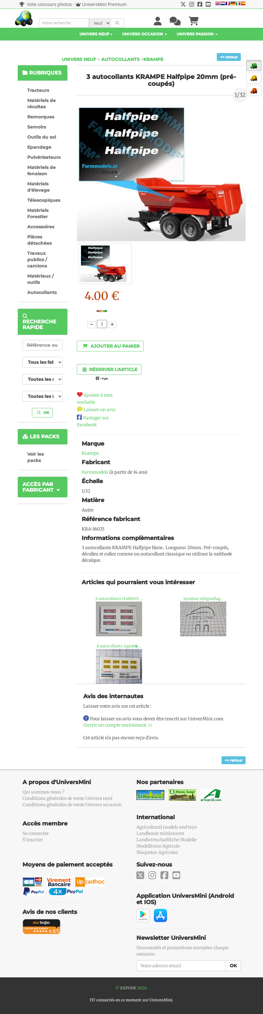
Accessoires (40, 227)
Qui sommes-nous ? (43, 792)
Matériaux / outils (40, 279)
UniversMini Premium (104, 4)
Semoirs (36, 127)
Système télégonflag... (203, 598)
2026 (142, 988)
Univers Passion (197, 34)
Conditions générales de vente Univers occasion (72, 804)
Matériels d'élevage (38, 187)
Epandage (39, 147)
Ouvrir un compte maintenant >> (118, 725)
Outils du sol (41, 137)
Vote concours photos (45, 4)
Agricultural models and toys (166, 827)
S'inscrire (32, 840)
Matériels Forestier (37, 213)
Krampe (153, 59)
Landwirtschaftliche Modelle (166, 840)
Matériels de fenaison (41, 171)
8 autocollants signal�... (119, 646)
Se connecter (35, 833)
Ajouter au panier (111, 346)
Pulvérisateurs (43, 157)
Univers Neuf (96, 34)
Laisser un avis (100, 409)
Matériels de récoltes (41, 104)
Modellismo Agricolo (158, 846)
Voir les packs (35, 457)
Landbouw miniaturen (160, 833)
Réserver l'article (110, 369)
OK (43, 412)
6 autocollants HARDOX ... (119, 598)
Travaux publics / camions (37, 259)
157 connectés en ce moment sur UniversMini (131, 1000)
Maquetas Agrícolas (157, 852)
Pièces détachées (39, 240)
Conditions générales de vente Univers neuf (67, 798)
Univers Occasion (144, 34)
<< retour (229, 57)
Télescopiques (43, 200)
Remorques (40, 117)
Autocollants (120, 59)
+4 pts (104, 378)
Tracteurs (38, 90)
